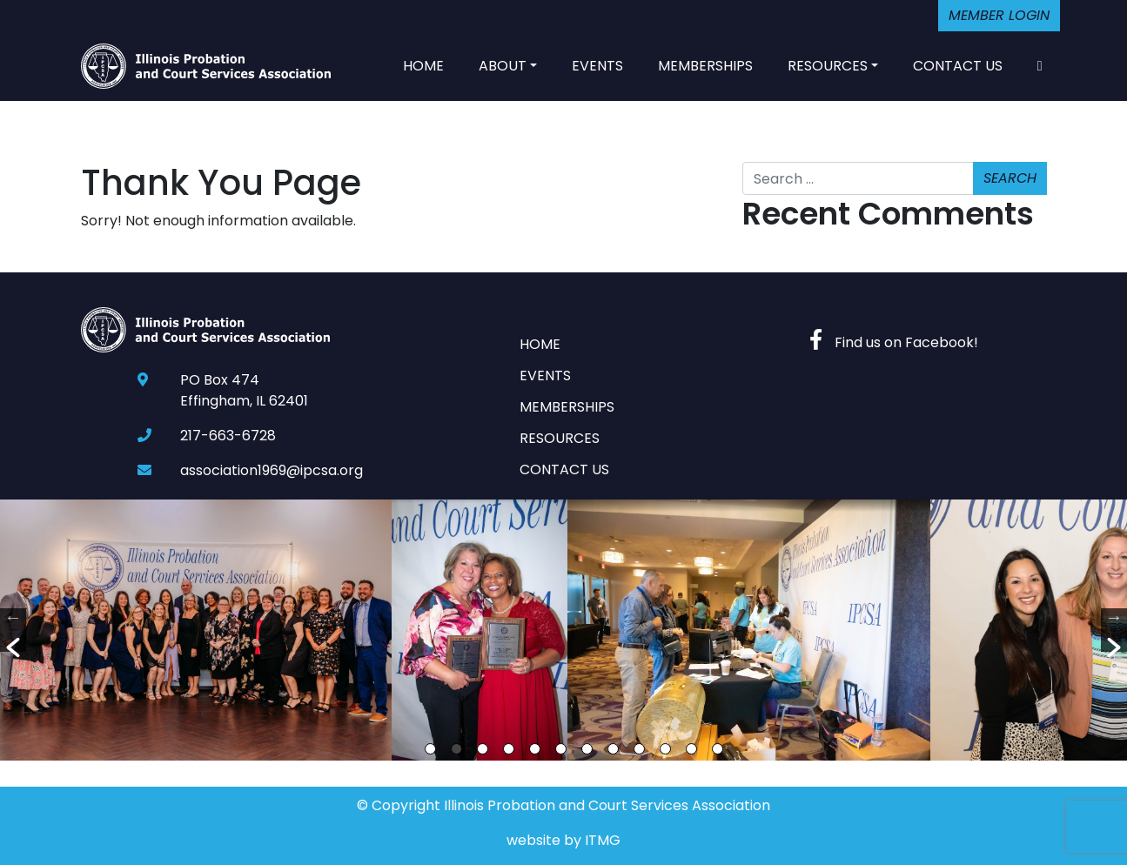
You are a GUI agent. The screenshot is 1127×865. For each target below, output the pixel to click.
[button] (13, 630)
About (503, 66)
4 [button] (508, 748)
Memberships (705, 66)
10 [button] (665, 748)
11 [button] (691, 748)
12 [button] (717, 748)
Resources (828, 66)
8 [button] (613, 748)
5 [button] (534, 748)
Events (597, 66)
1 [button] (430, 748)
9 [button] (639, 748)
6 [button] (561, 748)
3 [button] (482, 748)
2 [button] (456, 748)
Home (423, 66)
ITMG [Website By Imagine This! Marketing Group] (603, 840)
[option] (196, 630)
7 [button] (587, 748)
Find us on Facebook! (893, 342)
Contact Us (958, 66)
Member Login (999, 15)
